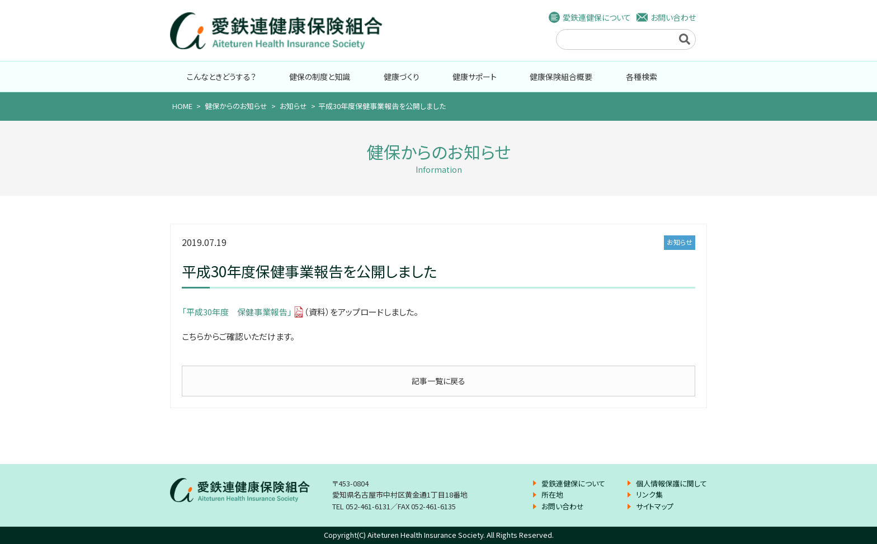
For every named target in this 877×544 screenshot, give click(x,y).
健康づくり (401, 76)
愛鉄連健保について (597, 17)
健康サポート (474, 76)
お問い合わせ (673, 17)
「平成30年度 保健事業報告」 (237, 312)
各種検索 (641, 76)
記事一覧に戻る (438, 380)
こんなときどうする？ (221, 76)
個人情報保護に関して (671, 483)
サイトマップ (654, 506)
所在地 (552, 494)
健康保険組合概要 (561, 76)
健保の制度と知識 (319, 76)
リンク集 (649, 494)
